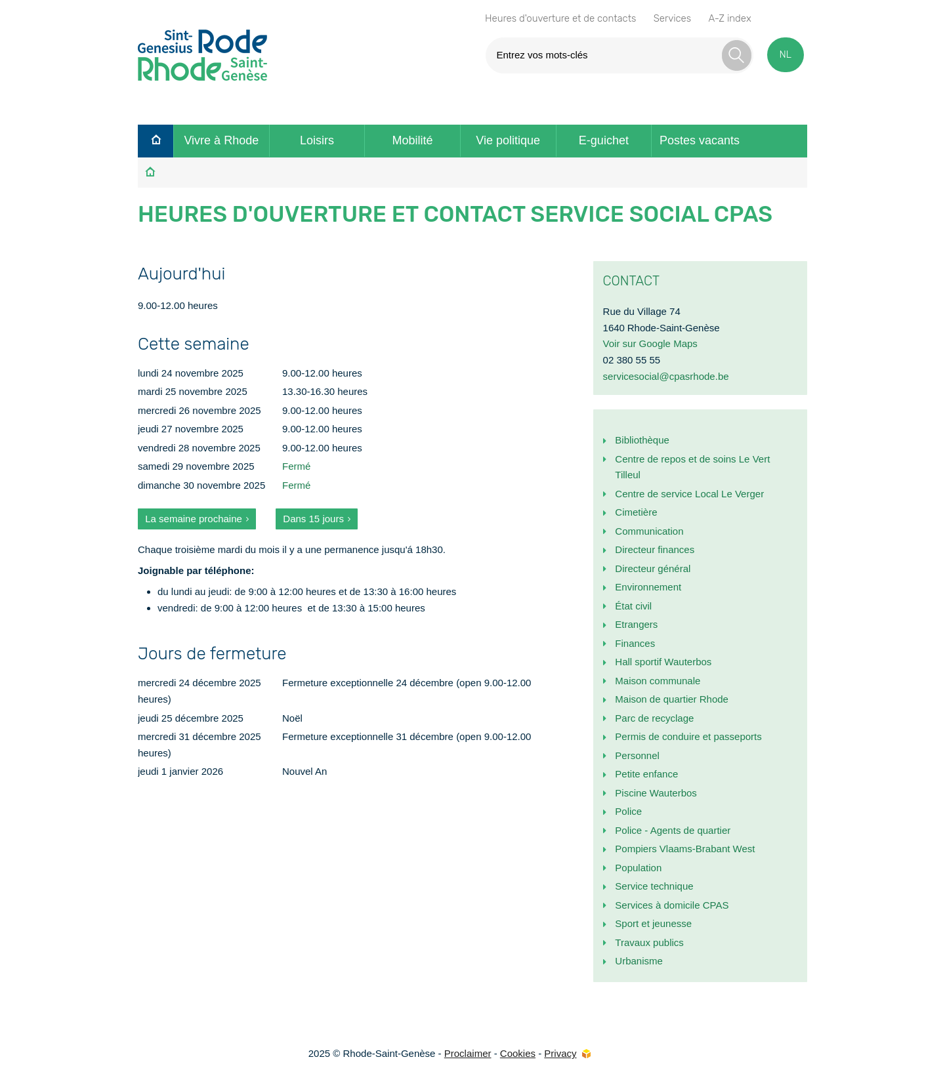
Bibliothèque (642, 439)
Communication (649, 531)
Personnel (637, 755)
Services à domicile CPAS (671, 905)
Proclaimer (468, 1053)
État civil (633, 605)
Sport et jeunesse (653, 923)
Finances (635, 643)
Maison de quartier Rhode (671, 699)
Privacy (560, 1053)
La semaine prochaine (193, 518)
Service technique (654, 886)
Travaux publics (649, 942)
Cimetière (636, 512)
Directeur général (652, 568)
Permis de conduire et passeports (688, 736)
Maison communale (657, 680)
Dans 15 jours (313, 518)
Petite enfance (646, 773)
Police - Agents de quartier (672, 830)
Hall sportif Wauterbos (663, 661)
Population (638, 867)
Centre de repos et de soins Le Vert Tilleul (692, 467)
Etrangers (636, 624)
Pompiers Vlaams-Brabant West (685, 848)
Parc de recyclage (654, 718)
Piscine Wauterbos (656, 792)
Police (628, 811)
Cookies (518, 1053)
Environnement (648, 586)
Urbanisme (639, 960)
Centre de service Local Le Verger (689, 493)
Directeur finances (654, 549)
